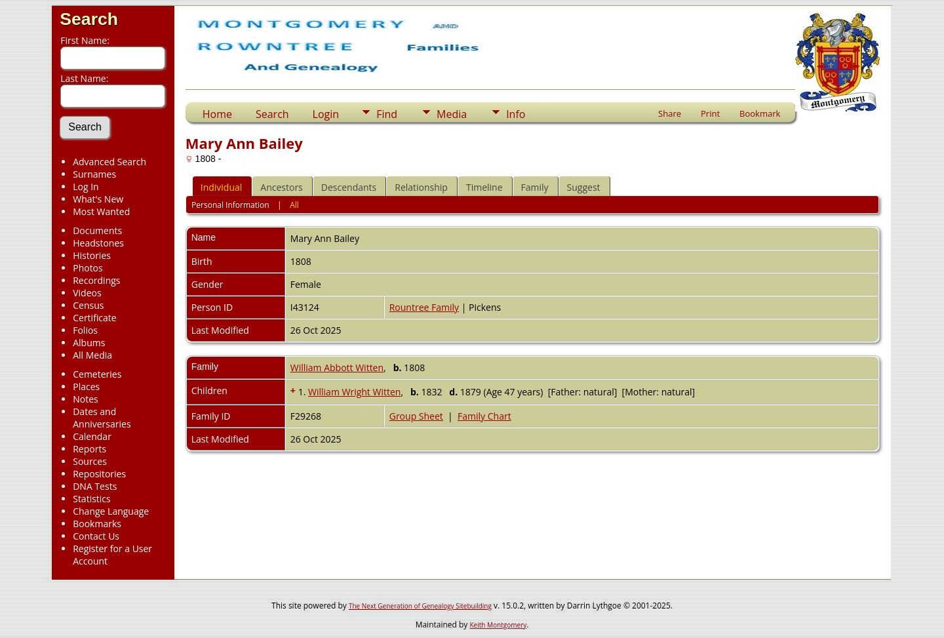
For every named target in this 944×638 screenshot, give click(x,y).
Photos (88, 268)
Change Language (111, 511)
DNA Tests (95, 486)
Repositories (99, 474)
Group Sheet (416, 416)
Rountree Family (424, 307)
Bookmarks (97, 523)
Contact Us (96, 536)
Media (452, 114)
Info (515, 114)
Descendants (348, 187)
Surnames (94, 174)
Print (710, 113)
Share (669, 113)
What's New (98, 199)
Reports (89, 449)
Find (386, 114)
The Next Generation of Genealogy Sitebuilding (420, 605)
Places (86, 386)
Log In (85, 186)
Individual (222, 187)
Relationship (421, 187)
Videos (87, 293)
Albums (89, 342)
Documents (97, 230)
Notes (85, 399)
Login (326, 114)
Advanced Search (109, 161)
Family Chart (484, 416)
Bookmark (759, 113)
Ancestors (281, 187)
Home (217, 114)
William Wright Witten (354, 392)
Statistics (92, 498)
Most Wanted (101, 211)
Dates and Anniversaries (101, 417)
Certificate (95, 317)
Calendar (92, 436)
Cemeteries (97, 374)
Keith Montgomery (498, 624)
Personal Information (230, 204)
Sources (90, 461)
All (294, 204)
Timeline (484, 187)
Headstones (98, 243)
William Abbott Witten (337, 367)
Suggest (583, 187)
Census (88, 305)
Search (89, 19)
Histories (92, 255)
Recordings (96, 280)
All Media (92, 355)
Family (535, 187)
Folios (85, 330)
